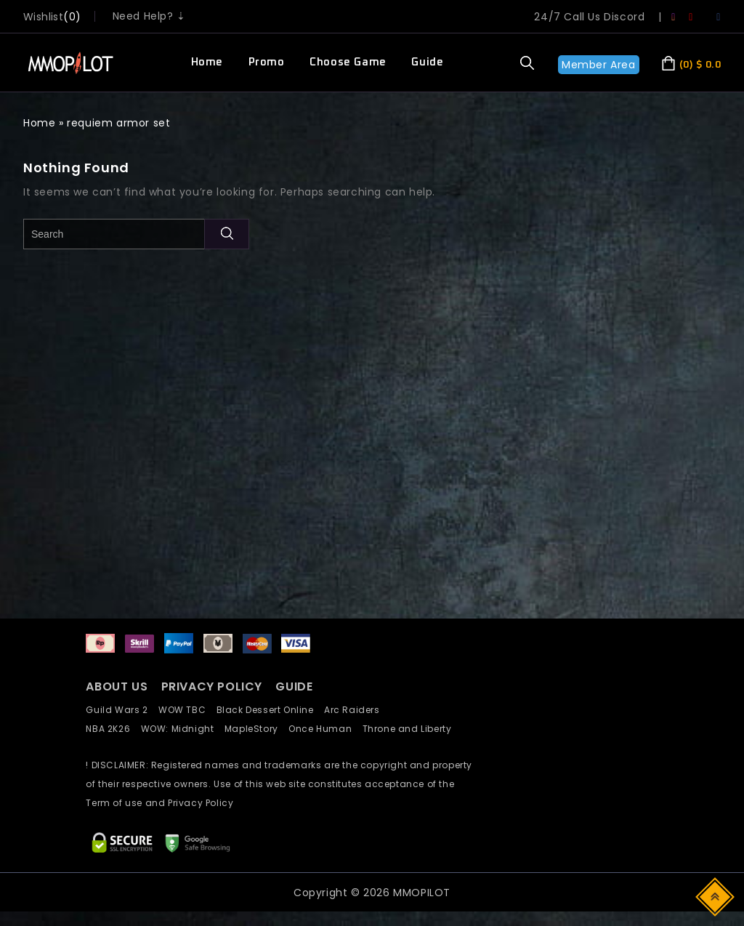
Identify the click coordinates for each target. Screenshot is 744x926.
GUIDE (293, 686)
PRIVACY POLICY (213, 686)
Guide (427, 62)
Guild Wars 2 (120, 710)
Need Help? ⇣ (149, 16)
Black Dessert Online (270, 710)
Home (207, 62)
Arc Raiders (355, 710)
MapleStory (256, 728)
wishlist (43, 16)
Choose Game (348, 62)
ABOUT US (116, 686)
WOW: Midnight (183, 728)
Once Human (325, 728)
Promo (266, 62)
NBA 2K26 (113, 728)
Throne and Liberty (411, 728)
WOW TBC (187, 710)
